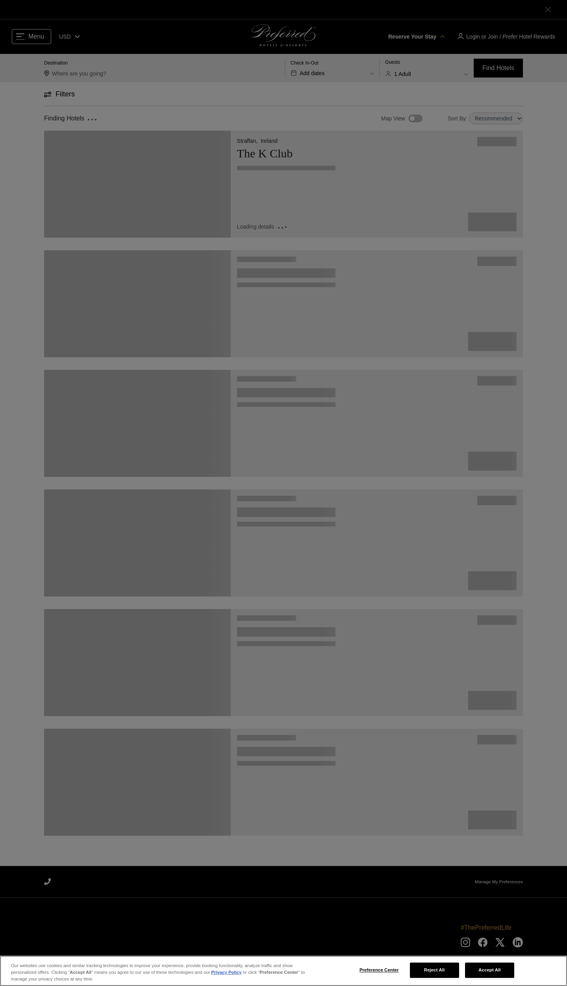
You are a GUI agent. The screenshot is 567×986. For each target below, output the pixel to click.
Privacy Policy (226, 972)
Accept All (489, 970)
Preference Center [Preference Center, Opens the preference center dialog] (379, 970)
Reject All (434, 970)
